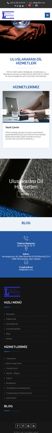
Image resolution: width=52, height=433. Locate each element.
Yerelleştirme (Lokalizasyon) (18, 388)
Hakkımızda (11, 319)
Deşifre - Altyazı (13, 373)
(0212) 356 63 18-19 (16, 3)
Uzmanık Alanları (13, 329)
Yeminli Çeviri (12, 368)
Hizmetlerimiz (12, 324)
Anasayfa (10, 314)
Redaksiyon (11, 383)
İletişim (25, 194)
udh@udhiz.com (37, 3)
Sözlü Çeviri (11, 398)
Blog (8, 334)
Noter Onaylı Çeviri (14, 363)
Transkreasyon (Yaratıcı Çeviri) (19, 393)
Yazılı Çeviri (12, 127)
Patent (9, 378)
